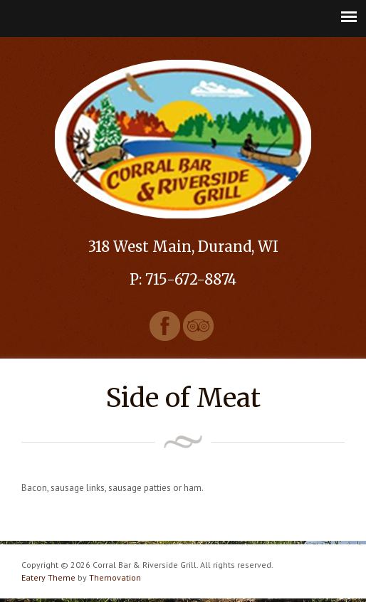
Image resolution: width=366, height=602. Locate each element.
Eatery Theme (48, 577)
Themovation (115, 577)
